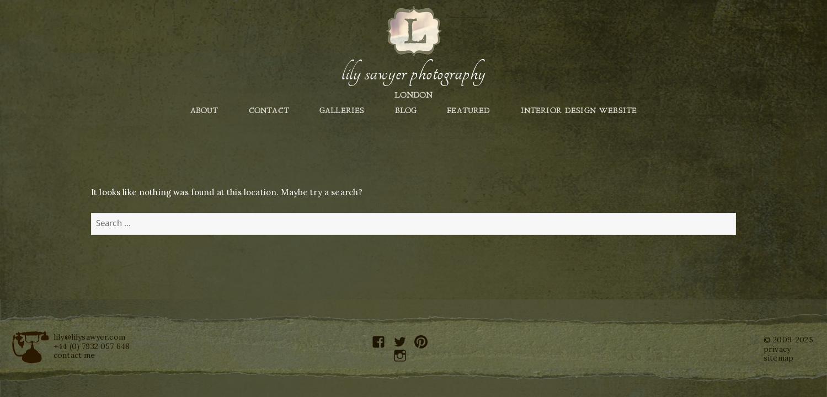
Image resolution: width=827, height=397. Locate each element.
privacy (777, 349)
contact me (74, 355)
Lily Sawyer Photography (413, 73)
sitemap (778, 358)
